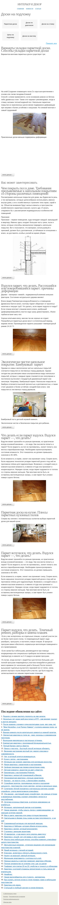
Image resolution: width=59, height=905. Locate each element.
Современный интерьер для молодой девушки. (23, 823)
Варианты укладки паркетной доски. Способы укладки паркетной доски (26, 49)
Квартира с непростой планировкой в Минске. (23, 775)
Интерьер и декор (29, 4)
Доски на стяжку (48, 24)
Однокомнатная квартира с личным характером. (24, 778)
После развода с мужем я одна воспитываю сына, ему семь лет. (29, 724)
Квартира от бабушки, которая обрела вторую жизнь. (26, 826)
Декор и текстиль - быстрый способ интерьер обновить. (27, 748)
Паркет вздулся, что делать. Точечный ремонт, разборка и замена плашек (27, 631)
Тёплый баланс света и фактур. (16, 746)
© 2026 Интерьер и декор (9, 893)
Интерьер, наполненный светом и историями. (23, 807)
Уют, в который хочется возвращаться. (20, 756)
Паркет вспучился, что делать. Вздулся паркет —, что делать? (27, 554)
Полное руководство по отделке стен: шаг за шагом (25, 864)
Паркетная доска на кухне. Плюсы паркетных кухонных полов (24, 513)
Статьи (38, 8)
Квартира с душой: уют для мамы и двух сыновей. (24, 837)
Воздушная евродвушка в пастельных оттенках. (22, 740)
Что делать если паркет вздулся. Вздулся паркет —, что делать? (28, 436)
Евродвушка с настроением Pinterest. (19, 773)
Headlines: (8, 874)
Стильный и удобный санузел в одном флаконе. (24, 888)
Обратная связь (7, 902)
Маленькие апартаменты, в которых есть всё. (23, 858)
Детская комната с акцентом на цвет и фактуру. (23, 770)
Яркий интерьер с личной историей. (19, 850)
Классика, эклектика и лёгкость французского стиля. (25, 853)
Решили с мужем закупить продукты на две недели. (24, 716)
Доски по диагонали (29, 24)
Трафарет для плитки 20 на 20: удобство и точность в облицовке (30, 866)
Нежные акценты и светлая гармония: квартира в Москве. (28, 861)
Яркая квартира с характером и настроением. (23, 765)
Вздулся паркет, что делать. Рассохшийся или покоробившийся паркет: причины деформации (28, 288)
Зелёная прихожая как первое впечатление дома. (24, 767)
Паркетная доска (10, 24)
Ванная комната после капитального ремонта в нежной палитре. (29, 732)
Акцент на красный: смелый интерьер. (20, 856)
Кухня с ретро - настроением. (16, 759)
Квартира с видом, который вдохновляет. (21, 829)
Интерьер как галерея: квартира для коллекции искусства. (28, 762)
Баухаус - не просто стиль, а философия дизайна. (25, 781)
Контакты (5, 896)
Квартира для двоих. (12, 885)
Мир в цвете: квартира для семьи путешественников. (26, 815)
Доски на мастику (29, 36)
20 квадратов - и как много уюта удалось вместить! (25, 834)
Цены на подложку (10, 36)
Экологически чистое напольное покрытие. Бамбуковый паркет (23, 363)
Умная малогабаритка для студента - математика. (24, 877)
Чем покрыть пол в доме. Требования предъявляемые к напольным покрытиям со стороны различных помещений (28, 190)
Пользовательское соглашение (17, 896)
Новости (29, 8)
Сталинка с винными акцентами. (17, 831)
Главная (20, 8)
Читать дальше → (7, 175)
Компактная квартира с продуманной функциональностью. (27, 743)
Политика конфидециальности (11, 899)
